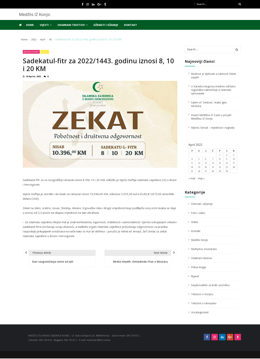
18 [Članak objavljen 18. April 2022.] (192, 167)
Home (30, 25)
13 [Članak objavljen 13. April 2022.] (206, 163)
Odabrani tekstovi (71, 25)
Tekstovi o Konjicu (202, 295)
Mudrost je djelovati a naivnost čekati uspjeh (213, 76)
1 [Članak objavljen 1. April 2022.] (219, 155)
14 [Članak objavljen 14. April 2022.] (213, 163)
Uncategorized (199, 313)
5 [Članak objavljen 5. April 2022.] (199, 159)
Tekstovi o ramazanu (203, 304)
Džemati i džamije (106, 25)
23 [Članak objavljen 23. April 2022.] (227, 167)
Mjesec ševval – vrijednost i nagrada (212, 128)
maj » (202, 179)
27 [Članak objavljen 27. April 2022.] (206, 171)
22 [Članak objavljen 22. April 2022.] (220, 167)
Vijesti (44, 25)
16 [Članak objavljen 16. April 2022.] (227, 163)
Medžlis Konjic (31, 52)
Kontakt (130, 25)
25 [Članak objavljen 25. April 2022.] (192, 171)
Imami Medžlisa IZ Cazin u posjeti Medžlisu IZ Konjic (211, 117)
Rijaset (44, 52)
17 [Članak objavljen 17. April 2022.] (234, 163)
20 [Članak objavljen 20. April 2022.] (206, 167)
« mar (192, 179)
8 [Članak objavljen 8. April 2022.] (219, 159)
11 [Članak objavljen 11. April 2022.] (192, 163)
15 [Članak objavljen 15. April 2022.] (220, 163)
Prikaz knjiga (198, 268)
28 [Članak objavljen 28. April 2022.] (213, 171)
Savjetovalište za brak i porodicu (210, 286)
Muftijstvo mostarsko (204, 249)
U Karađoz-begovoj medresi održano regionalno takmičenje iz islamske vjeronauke (213, 90)
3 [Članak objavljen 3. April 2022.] (233, 155)
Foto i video (198, 213)
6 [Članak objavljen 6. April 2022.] (205, 159)
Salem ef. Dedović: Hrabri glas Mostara (209, 104)
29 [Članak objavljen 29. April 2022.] (220, 171)
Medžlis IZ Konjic (34, 14)
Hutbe (194, 222)
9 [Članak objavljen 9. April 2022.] (226, 159)
